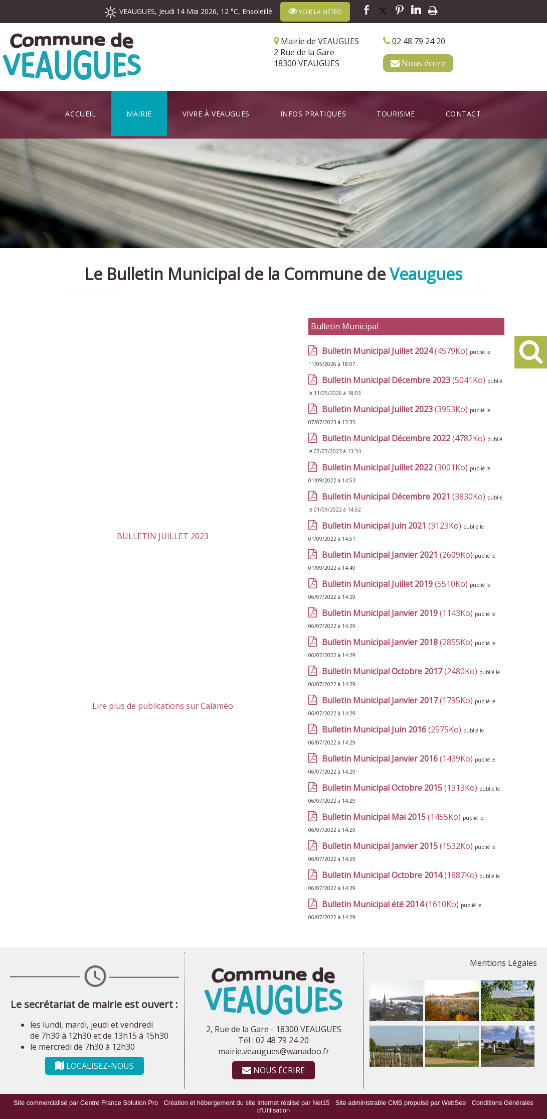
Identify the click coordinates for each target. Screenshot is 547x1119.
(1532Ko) (398, 845)
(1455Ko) (392, 816)
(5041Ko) (404, 380)
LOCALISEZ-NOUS (94, 1065)
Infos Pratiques (313, 113)
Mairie (138, 113)
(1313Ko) (400, 787)
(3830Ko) (404, 496)
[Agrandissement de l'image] (396, 1018)
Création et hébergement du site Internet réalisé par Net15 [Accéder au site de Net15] (247, 1102)
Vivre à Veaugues (216, 113)
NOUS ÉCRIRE (273, 1070)
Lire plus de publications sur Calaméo (162, 705)
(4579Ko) (396, 350)
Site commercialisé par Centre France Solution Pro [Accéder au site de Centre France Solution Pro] (86, 1102)
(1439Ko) (398, 758)
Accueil (80, 113)
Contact (463, 113)
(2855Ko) (398, 642)
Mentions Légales (503, 962)
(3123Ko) (392, 525)
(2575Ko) (392, 729)
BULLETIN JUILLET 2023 (163, 536)
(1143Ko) (398, 612)
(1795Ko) (398, 700)
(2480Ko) (400, 671)
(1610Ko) (391, 904)
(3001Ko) (396, 467)
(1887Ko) (400, 875)
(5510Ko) (396, 583)
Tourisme (396, 113)
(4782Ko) (404, 438)
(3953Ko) (396, 409)
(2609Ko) (398, 554)
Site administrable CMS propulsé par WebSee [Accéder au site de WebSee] (400, 1102)
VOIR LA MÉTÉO (315, 11)
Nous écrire (418, 63)
